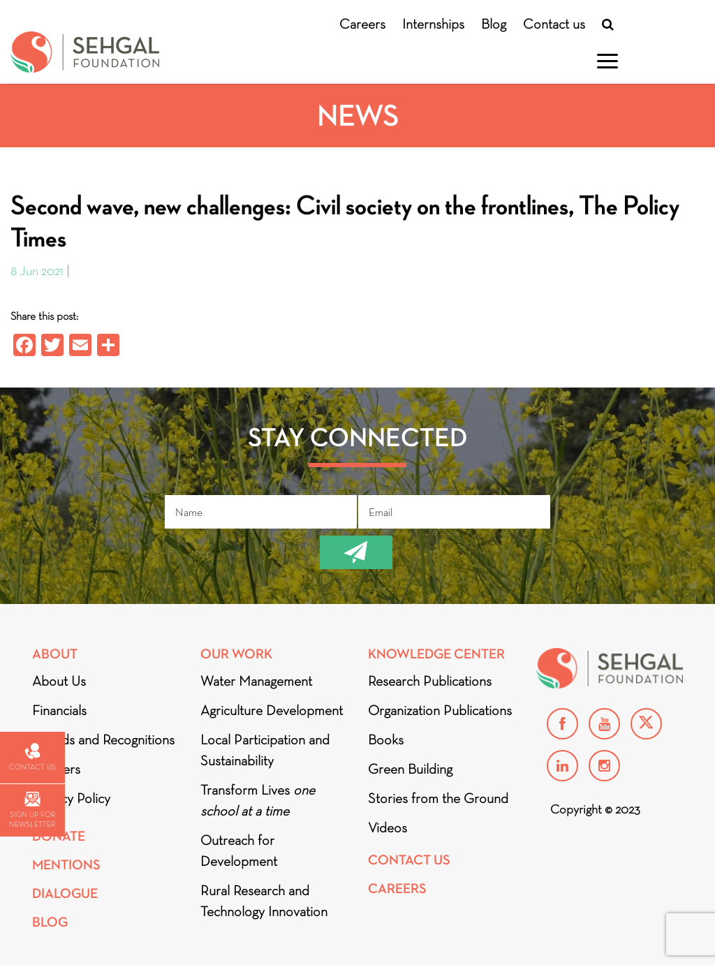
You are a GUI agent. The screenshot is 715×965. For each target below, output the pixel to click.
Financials (59, 710)
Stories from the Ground (438, 798)
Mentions (66, 865)
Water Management (256, 680)
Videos (387, 827)
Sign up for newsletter (32, 810)
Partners (56, 768)
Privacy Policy (71, 798)
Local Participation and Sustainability (265, 750)
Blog (493, 23)
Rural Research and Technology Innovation (263, 901)
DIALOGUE (65, 893)
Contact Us (409, 860)
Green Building (410, 768)
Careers (362, 23)
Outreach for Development (238, 850)
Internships (433, 23)
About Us (59, 680)
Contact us (554, 23)
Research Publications (430, 680)
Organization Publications (440, 710)
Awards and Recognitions (103, 739)
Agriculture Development (271, 710)
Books (386, 739)
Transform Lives (257, 800)
